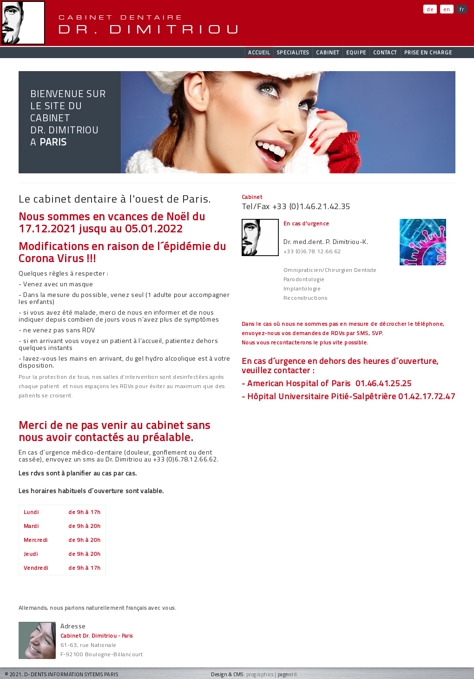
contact (385, 52)
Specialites (293, 52)
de (430, 9)
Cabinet (327, 52)
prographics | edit (271, 674)
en (447, 9)
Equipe (356, 52)
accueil (259, 52)
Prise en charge (428, 52)
